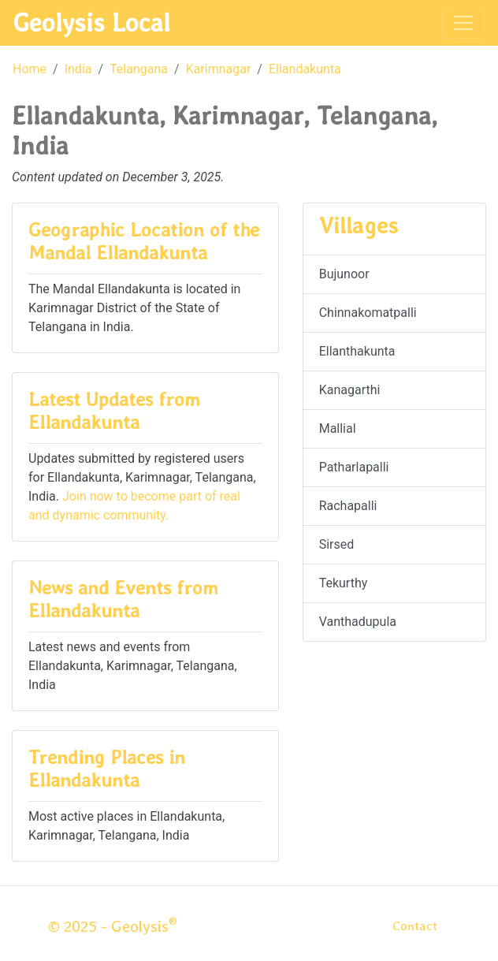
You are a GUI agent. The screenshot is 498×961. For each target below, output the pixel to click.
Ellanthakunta (357, 351)
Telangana (139, 68)
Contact (414, 925)
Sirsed (337, 544)
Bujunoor (344, 273)
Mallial (337, 428)
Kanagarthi (350, 389)
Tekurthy (343, 582)
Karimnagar (218, 68)
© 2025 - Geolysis (112, 926)
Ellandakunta (305, 68)
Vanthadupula (357, 621)
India (78, 68)
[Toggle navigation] (463, 23)
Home (29, 68)
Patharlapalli (354, 467)
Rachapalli (348, 505)
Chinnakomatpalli (368, 312)
